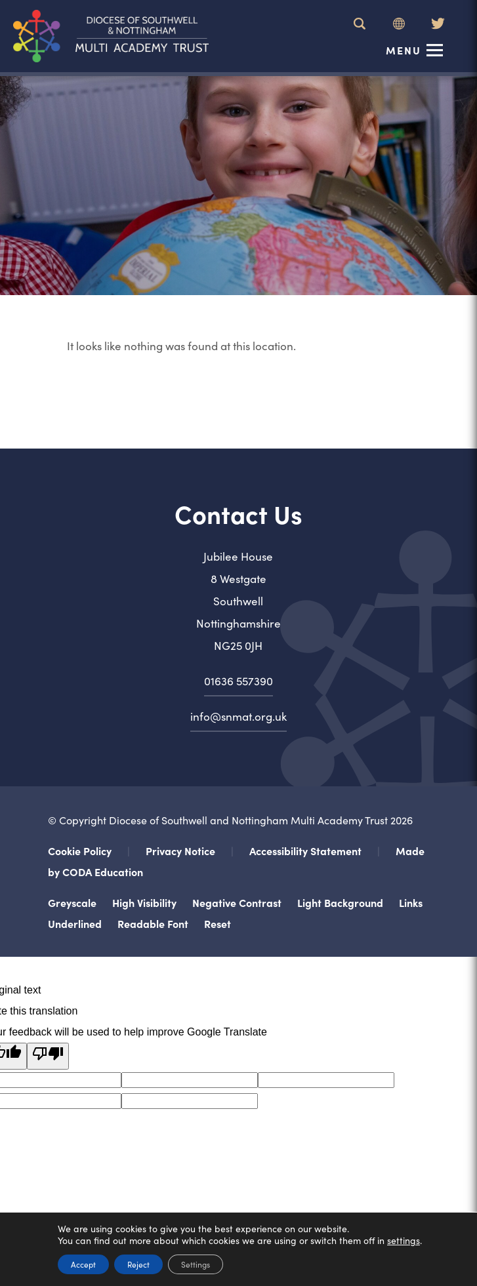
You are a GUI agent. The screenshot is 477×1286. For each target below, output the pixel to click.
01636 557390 (238, 681)
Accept (83, 1264)
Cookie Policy (80, 850)
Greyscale (72, 902)
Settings (195, 1264)
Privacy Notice (180, 850)
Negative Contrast (236, 902)
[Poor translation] (48, 1056)
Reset (217, 923)
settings (403, 1240)
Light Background (340, 902)
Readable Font (152, 923)
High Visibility (144, 902)
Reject (138, 1264)
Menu (403, 50)
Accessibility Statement (305, 850)
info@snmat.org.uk (238, 716)
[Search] (359, 23)
